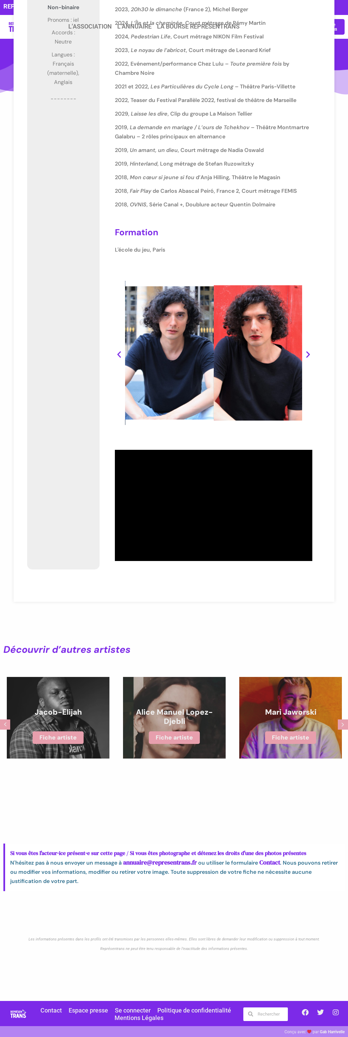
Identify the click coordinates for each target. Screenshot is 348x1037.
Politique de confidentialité (189, 1010)
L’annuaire (134, 26)
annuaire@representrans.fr (156, 862)
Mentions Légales (139, 1017)
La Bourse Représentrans (198, 26)
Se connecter (134, 1010)
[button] (119, 354)
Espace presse (93, 1010)
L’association (90, 26)
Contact (260, 862)
